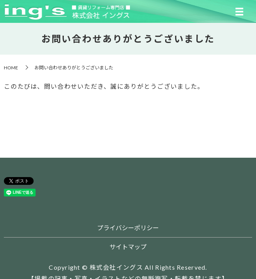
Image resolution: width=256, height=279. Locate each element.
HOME (11, 68)
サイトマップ (128, 246)
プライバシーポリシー (128, 227)
